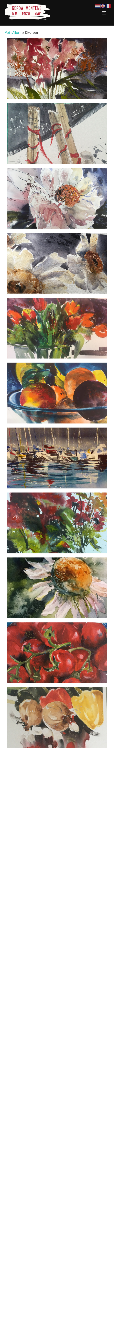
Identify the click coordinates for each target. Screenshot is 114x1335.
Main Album (13, 32)
